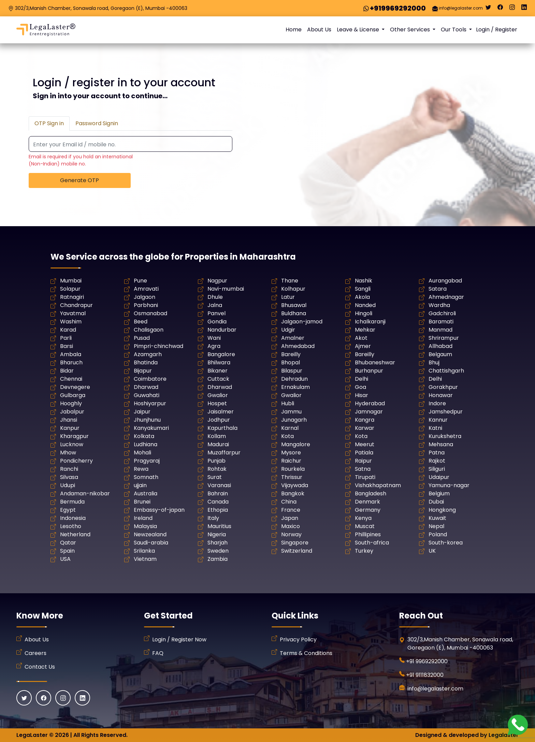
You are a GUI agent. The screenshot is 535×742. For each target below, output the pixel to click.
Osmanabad (150, 313)
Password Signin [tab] (96, 123)
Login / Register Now (179, 639)
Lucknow (71, 444)
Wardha (439, 305)
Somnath (146, 477)
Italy (213, 518)
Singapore (294, 543)
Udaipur (439, 477)
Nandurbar (221, 330)
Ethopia (217, 510)
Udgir (288, 330)
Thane (289, 281)
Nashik (363, 281)
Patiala (364, 452)
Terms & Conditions (306, 653)
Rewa (141, 469)
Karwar (364, 428)
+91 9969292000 (427, 661)
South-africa (372, 543)
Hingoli (363, 313)
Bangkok (292, 493)
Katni (435, 428)
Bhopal (290, 362)
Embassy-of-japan (159, 510)
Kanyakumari (151, 428)
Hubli (287, 403)
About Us (319, 29)
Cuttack (218, 379)
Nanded (365, 305)
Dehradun (294, 379)
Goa (360, 387)
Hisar (361, 395)
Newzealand (150, 534)
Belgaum (440, 354)
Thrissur (291, 477)
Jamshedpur (446, 412)
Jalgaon (144, 297)
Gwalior (217, 395)
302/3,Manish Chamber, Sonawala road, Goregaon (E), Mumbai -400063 (101, 8)
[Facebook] (500, 9)
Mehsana (441, 444)
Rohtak (217, 469)
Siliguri (437, 469)
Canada (218, 502)
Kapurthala (222, 428)
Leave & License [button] (358, 29)
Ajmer (363, 346)
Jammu (291, 412)
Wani (214, 338)
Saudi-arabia (151, 543)
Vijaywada (294, 485)
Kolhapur (293, 289)
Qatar (68, 543)
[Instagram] (512, 9)
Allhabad (440, 346)
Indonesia (73, 518)
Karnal (290, 428)
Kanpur (69, 428)
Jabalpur (72, 412)
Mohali (142, 452)
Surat (214, 477)
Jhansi (68, 420)
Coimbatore (150, 379)
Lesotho (70, 526)
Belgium (439, 493)
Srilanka (144, 551)
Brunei (142, 502)
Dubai (436, 502)
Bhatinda (146, 362)
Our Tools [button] (454, 29)
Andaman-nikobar (85, 493)
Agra (213, 346)
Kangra (364, 420)
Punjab (216, 461)
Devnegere (75, 387)
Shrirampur (444, 338)
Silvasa (69, 477)
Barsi (66, 346)
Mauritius (219, 526)
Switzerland (296, 551)
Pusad (142, 338)
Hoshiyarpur (150, 403)
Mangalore (295, 444)
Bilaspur (291, 371)
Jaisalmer (220, 412)
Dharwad (146, 387)
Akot (361, 338)
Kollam (216, 436)
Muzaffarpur (224, 452)
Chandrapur (76, 305)
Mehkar (365, 330)
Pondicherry (76, 461)
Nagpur (217, 281)
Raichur (291, 461)
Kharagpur (74, 436)
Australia (145, 493)
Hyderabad (370, 403)
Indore (437, 403)
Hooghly (71, 403)
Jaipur (142, 412)
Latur (288, 297)
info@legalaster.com (461, 8)
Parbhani (146, 305)
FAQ (157, 653)
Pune (140, 281)
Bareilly (291, 354)
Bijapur (143, 371)
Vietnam (145, 559)
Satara (438, 289)
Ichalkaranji (370, 321)
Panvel (216, 313)
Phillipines (368, 534)
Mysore (291, 452)
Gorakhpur (443, 387)
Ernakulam (295, 387)
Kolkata (144, 436)
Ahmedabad (298, 346)
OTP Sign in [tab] (49, 123)
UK (432, 551)
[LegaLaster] (45, 30)
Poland (438, 534)
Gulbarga (72, 395)
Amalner (292, 338)
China (289, 502)
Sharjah (217, 543)
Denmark (367, 502)
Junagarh (294, 420)
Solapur (70, 289)
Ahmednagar (446, 297)
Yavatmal (73, 313)
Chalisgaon (148, 330)
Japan (289, 518)
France (290, 510)
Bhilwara (218, 362)
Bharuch (71, 362)
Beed (140, 321)
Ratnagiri (72, 297)
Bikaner (217, 371)
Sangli (363, 289)
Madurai (218, 444)
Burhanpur (369, 371)
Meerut (364, 444)
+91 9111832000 (425, 675)
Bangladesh (370, 493)
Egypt (68, 510)
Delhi (361, 379)
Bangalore (221, 354)
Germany (367, 510)
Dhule (215, 297)
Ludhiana (145, 444)
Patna (437, 452)
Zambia (217, 559)
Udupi (67, 485)
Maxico (290, 526)
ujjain (140, 485)
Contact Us (40, 667)
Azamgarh (148, 354)
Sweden (218, 551)
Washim (71, 321)
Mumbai (71, 281)
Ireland (143, 518)
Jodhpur (218, 420)
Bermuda (72, 502)
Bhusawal (293, 305)
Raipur (363, 461)
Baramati (441, 321)
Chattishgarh (446, 371)
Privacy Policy (298, 639)
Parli (66, 338)
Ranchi (69, 469)
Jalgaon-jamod (301, 321)
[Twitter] (488, 9)
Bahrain (217, 493)
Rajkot (437, 461)
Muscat (365, 526)
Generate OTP (79, 180)
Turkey (364, 551)
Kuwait (437, 518)
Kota (287, 436)
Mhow (68, 452)
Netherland (75, 534)
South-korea (446, 543)
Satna (363, 469)
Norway (291, 534)
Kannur (438, 420)
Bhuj (434, 362)
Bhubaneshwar (375, 362)
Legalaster (504, 735)
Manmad (440, 330)
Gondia (217, 321)
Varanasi (219, 485)
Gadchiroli (442, 313)
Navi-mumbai (225, 289)
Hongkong (442, 510)
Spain (67, 551)
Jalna (214, 305)
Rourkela (293, 469)
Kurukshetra (445, 436)
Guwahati (146, 395)
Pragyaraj (147, 461)
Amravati (146, 289)
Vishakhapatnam (378, 485)
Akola (362, 297)
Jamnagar (369, 412)
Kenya (363, 518)
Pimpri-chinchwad (158, 346)
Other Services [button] (410, 29)
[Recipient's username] (130, 144)
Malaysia (145, 526)
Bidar (67, 371)
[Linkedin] (524, 9)
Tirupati (365, 477)
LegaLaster (32, 735)
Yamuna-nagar (449, 485)
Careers (35, 653)
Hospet (217, 403)
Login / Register (496, 29)
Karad (68, 330)
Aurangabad (445, 281)
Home (294, 29)
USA (65, 559)
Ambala (70, 354)
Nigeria (216, 534)
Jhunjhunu (147, 420)
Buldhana (293, 313)
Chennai (71, 379)
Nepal (436, 526)
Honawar (441, 395)
